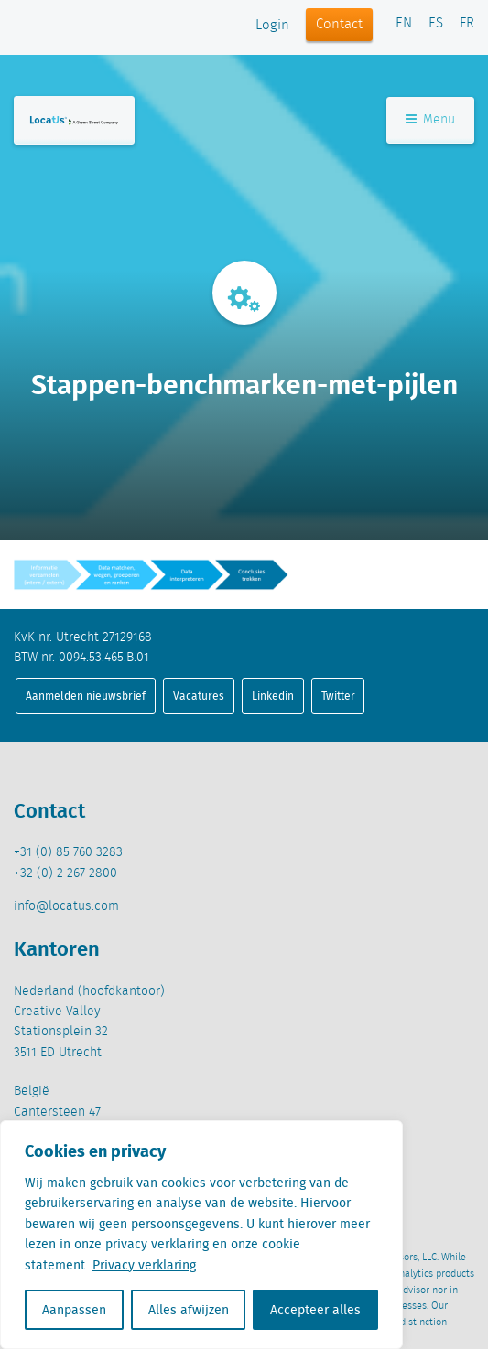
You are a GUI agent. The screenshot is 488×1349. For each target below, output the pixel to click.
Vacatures (198, 695)
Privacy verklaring (144, 1265)
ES (435, 24)
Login (272, 26)
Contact (339, 25)
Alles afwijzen (188, 1310)
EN (404, 24)
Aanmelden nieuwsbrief (86, 695)
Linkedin (273, 695)
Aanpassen (74, 1310)
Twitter (338, 695)
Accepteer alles (315, 1310)
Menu (430, 120)
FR (467, 24)
